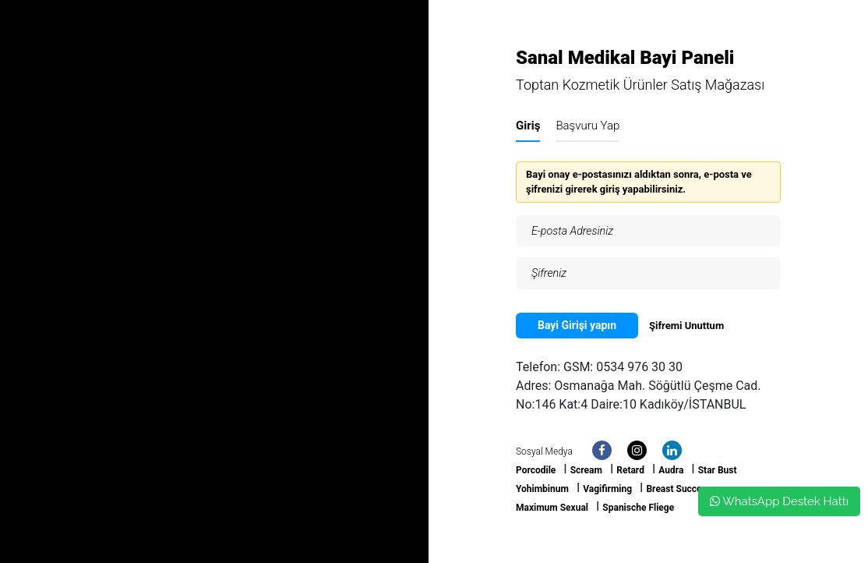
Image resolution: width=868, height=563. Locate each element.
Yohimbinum (542, 488)
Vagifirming (607, 488)
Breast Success (678, 488)
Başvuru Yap (587, 126)
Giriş (528, 126)
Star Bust (717, 470)
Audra (670, 470)
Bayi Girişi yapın (577, 325)
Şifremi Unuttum (686, 325)
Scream (586, 470)
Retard (630, 470)
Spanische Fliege (638, 507)
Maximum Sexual (552, 507)
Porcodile (536, 470)
